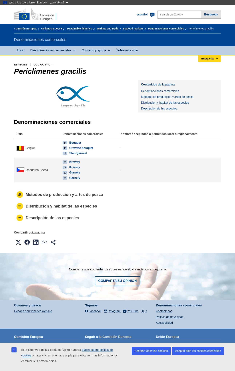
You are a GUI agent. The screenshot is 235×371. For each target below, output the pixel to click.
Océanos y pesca (51, 28)
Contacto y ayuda (94, 50)
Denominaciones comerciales (166, 28)
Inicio (21, 50)
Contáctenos (164, 311)
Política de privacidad (170, 316)
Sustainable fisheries (79, 28)
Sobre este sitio (127, 50)
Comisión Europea (25, 28)
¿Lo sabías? (59, 2)
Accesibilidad (164, 322)
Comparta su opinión (117, 281)
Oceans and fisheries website (33, 311)
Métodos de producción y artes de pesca (167, 96)
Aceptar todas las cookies (151, 350)
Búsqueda (211, 14)
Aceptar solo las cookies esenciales (198, 350)
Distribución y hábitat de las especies (165, 102)
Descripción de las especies (159, 108)
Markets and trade (107, 28)
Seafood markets (133, 28)
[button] (18, 242)
